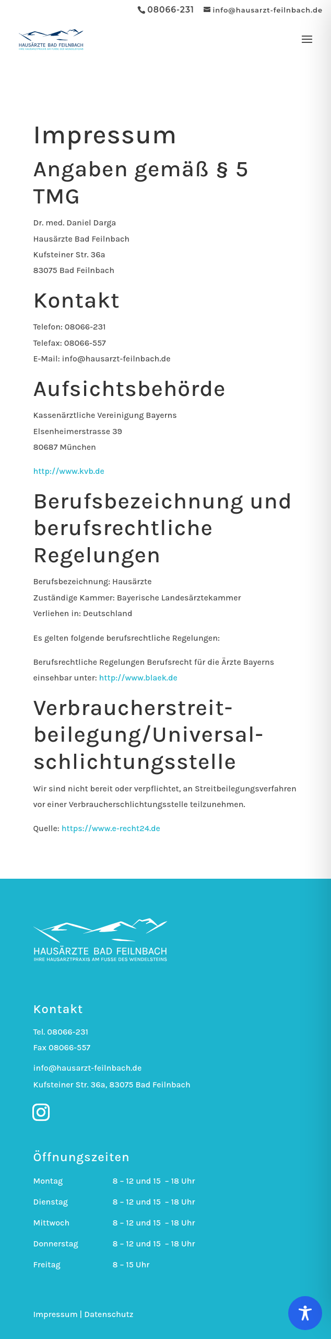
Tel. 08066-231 (60, 1032)
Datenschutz (108, 1314)
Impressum (55, 1314)
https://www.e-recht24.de (111, 828)
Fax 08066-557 (61, 1047)
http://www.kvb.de (68, 471)
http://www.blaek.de (138, 678)
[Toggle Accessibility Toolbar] (305, 1313)
